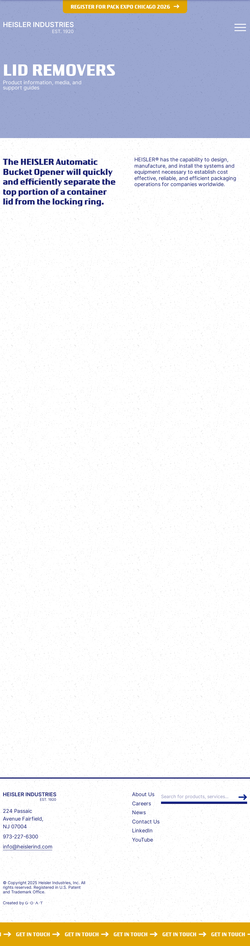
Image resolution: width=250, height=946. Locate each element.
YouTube (142, 840)
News (139, 812)
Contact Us (146, 822)
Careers (141, 803)
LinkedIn (142, 830)
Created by (23, 903)
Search (243, 797)
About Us (143, 794)
